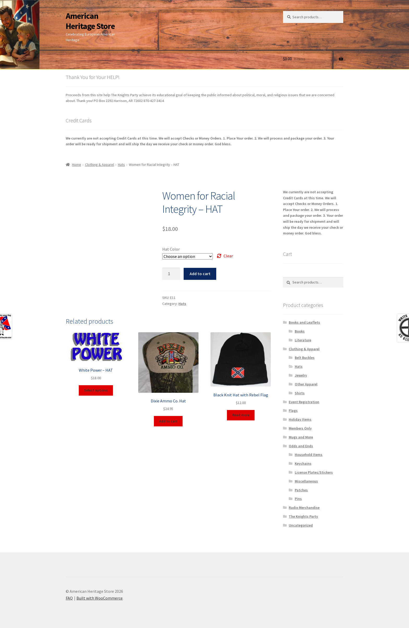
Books (300, 331)
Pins (298, 498)
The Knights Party (303, 516)
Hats (121, 164)
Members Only (300, 428)
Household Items (308, 454)
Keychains (303, 463)
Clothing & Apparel (99, 164)
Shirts (300, 393)
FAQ (69, 598)
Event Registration (304, 402)
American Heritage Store (90, 21)
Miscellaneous (306, 481)
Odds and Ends (301, 446)
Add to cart (200, 273)
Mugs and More (301, 437)
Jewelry (301, 375)
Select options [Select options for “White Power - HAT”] (96, 390)
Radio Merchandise (304, 507)
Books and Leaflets (304, 322)
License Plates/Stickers (314, 472)
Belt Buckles (305, 357)
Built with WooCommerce (99, 598)
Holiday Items (300, 419)
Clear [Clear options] (228, 255)
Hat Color (171, 249)
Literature (303, 340)
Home (76, 164)
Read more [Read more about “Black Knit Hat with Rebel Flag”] (240, 415)
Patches (301, 490)
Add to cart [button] (168, 421)
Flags (293, 410)
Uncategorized (301, 525)
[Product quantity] (171, 274)
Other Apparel (306, 384)
